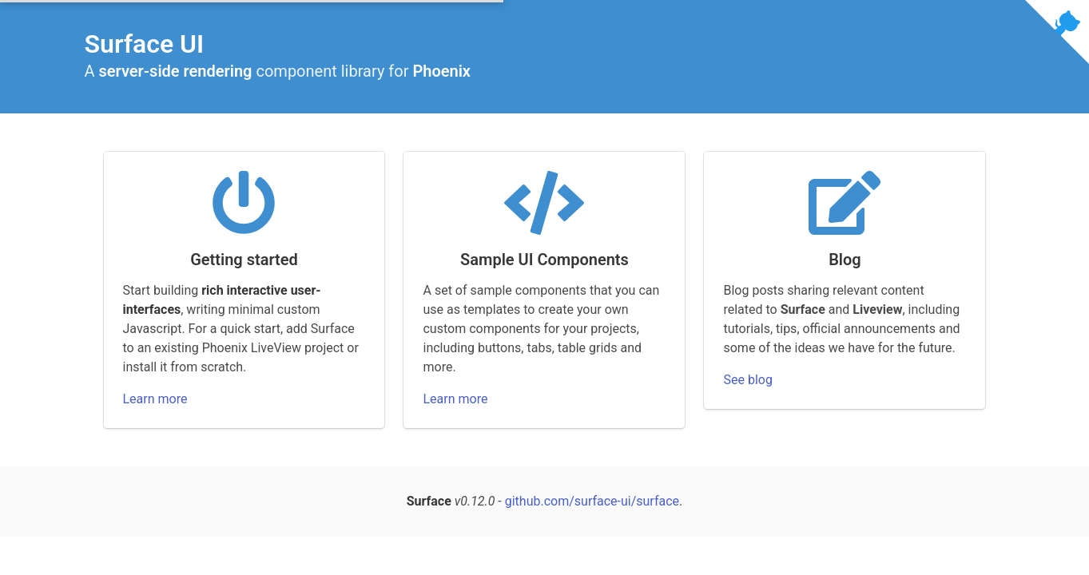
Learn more (155, 398)
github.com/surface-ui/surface (592, 501)
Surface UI (145, 44)
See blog (747, 379)
